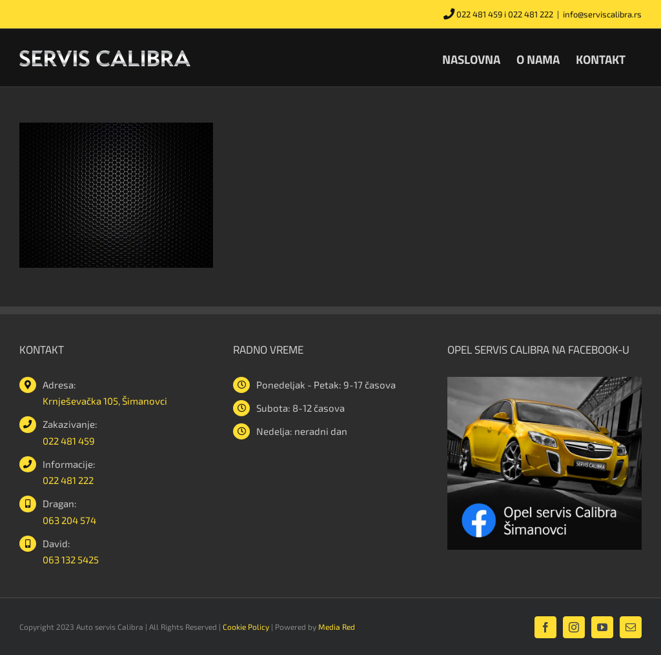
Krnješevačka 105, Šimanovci (105, 401)
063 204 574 (69, 520)
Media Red (336, 626)
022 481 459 (479, 14)
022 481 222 (530, 14)
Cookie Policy (246, 626)
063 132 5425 (71, 559)
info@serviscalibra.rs (602, 14)
